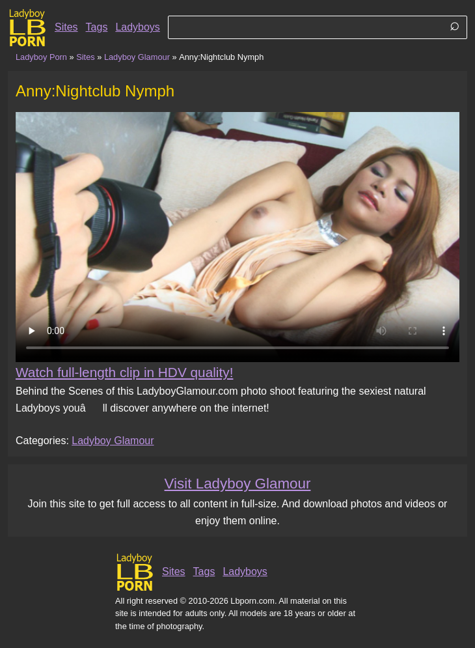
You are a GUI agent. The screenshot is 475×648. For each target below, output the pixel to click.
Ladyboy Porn (41, 57)
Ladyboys (137, 27)
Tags (97, 27)
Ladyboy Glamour (137, 57)
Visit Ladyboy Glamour (238, 483)
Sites (66, 27)
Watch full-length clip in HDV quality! (124, 372)
